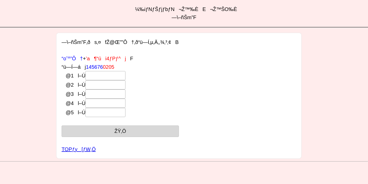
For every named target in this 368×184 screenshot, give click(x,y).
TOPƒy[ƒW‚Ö (79, 149)
